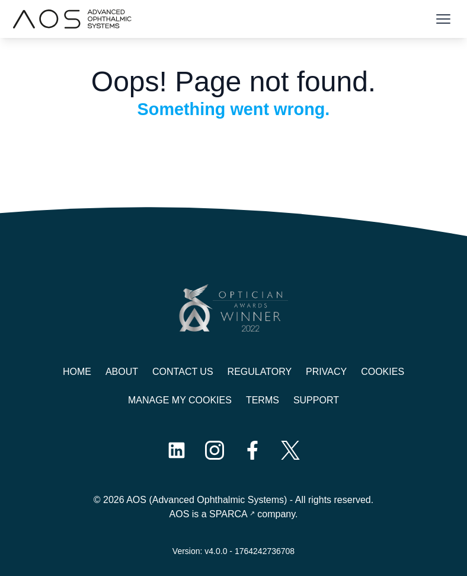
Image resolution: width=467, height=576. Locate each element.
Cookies (382, 372)
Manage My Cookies (180, 400)
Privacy (326, 372)
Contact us (182, 372)
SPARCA (228, 514)
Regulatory (260, 372)
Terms (262, 400)
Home (77, 372)
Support (316, 400)
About (121, 372)
